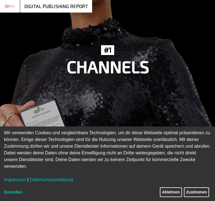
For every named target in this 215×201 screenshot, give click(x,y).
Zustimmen (196, 192)
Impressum (15, 179)
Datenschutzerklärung (51, 179)
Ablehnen (171, 192)
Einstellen (13, 192)
